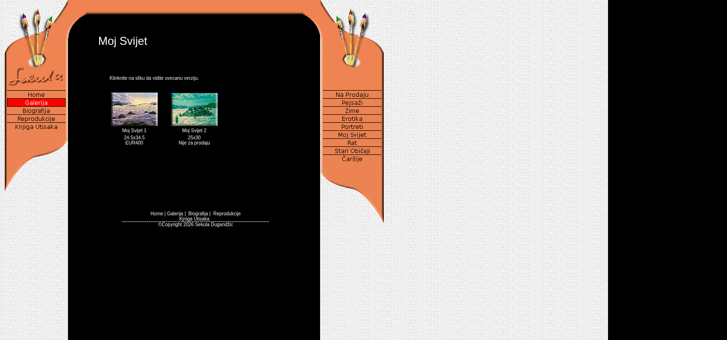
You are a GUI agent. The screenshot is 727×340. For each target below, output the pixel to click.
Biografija (198, 213)
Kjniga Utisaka (194, 218)
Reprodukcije (227, 213)
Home (157, 213)
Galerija (175, 213)
